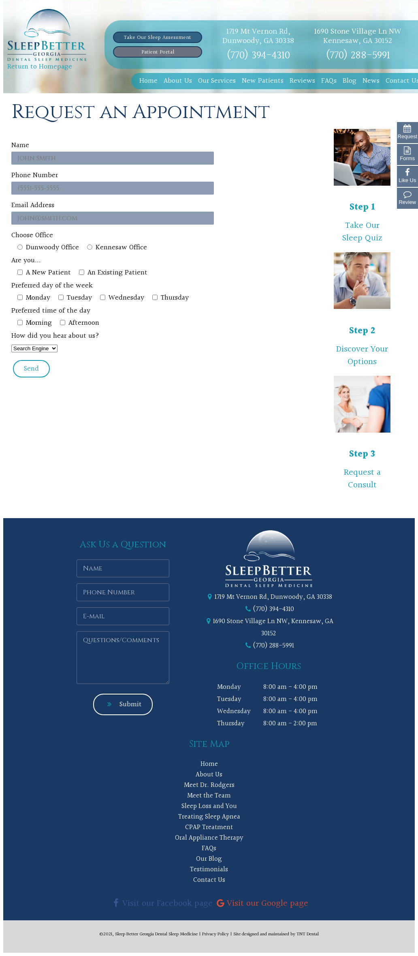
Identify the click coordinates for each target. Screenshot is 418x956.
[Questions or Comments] (123, 657)
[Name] (123, 568)
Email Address (32, 205)
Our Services (217, 81)
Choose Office (32, 235)
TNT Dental (307, 934)
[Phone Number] (123, 592)
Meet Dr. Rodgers (209, 785)
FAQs (329, 81)
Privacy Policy (215, 934)
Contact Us (209, 880)
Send (31, 369)
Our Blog (209, 858)
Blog (349, 81)
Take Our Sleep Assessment (157, 37)
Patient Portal (157, 52)
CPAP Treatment (209, 827)
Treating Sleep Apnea (209, 816)
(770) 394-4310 (258, 56)
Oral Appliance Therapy (209, 837)
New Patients (263, 81)
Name (20, 145)
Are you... (26, 260)
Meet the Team (209, 795)
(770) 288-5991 (358, 56)
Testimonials (209, 869)
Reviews (302, 81)
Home (148, 81)
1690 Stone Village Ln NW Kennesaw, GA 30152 (357, 36)
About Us (178, 81)
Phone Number (34, 175)
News (371, 81)
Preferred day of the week (52, 286)
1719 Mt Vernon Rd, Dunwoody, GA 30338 (258, 36)
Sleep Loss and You (209, 806)
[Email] (123, 616)
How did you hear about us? (55, 336)
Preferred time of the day (50, 311)
